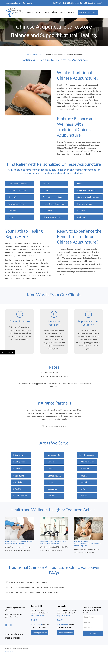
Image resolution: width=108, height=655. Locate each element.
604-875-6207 (65, 3)
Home (28, 54)
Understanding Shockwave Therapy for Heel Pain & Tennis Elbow (19, 542)
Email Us (34, 620)
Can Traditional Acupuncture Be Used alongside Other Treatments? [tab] (35, 587)
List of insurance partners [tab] (54, 426)
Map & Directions (37, 616)
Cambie (18, 3)
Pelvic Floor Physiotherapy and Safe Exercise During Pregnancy (52, 542)
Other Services (38, 54)
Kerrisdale (27, 3)
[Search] (101, 12)
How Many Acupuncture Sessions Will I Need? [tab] (26, 582)
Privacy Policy (9, 651)
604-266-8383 (86, 3)
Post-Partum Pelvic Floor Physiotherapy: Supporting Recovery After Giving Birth (87, 543)
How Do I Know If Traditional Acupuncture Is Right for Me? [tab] (32, 592)
